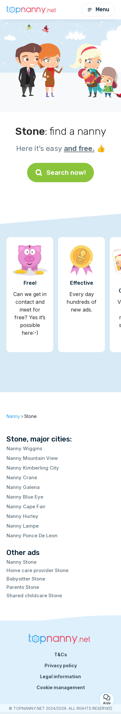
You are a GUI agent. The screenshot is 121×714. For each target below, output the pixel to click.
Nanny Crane (21, 477)
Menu (98, 9)
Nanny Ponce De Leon (31, 535)
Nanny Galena (23, 487)
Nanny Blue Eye (24, 497)
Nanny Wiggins (24, 448)
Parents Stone (22, 587)
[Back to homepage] (32, 9)
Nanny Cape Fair (25, 506)
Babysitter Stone (25, 579)
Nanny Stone (21, 562)
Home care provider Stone (37, 570)
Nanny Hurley (22, 516)
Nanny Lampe (22, 526)
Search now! (60, 172)
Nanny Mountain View (32, 458)
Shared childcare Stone (34, 595)
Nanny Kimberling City (32, 468)
